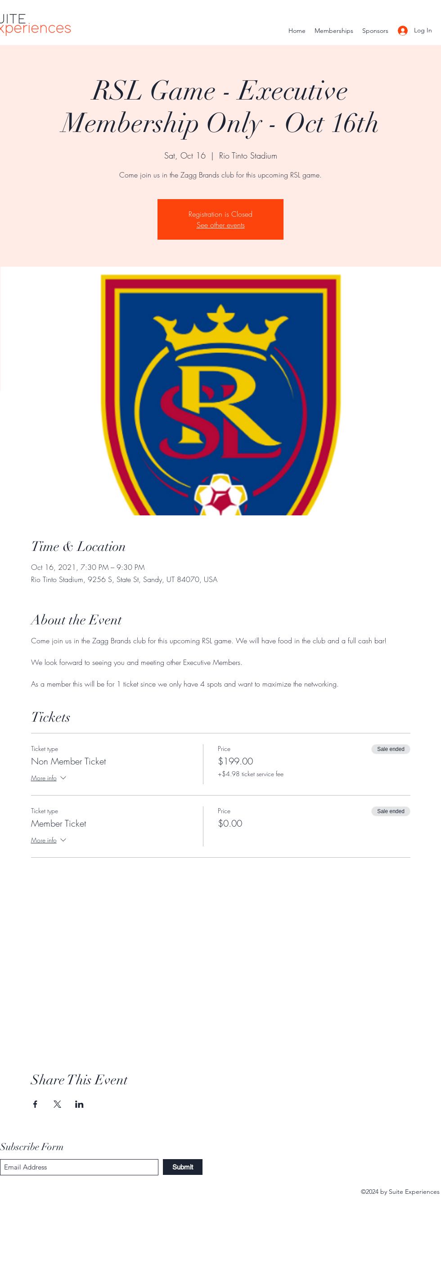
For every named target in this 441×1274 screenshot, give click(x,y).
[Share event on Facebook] (35, 1104)
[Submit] (182, 1167)
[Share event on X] (57, 1104)
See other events (221, 225)
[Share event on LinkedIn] (79, 1104)
